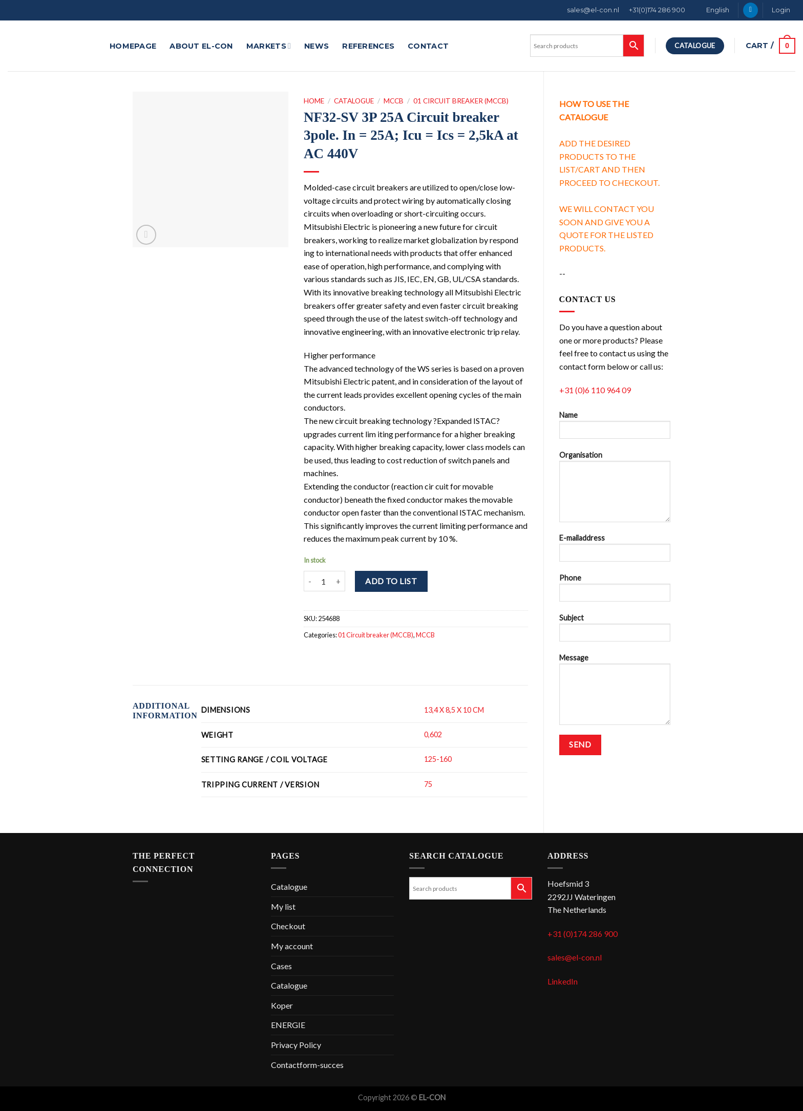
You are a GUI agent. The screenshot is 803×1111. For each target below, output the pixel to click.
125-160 (438, 759)
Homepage (133, 46)
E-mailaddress (615, 551)
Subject (615, 631)
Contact (428, 46)
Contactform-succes (307, 1065)
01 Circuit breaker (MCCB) (461, 101)
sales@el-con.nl (593, 10)
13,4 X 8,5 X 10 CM (454, 710)
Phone (615, 591)
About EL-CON (201, 46)
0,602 (433, 734)
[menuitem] (712, 10)
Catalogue (354, 101)
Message (615, 692)
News (316, 46)
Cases (281, 966)
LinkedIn (562, 981)
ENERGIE (288, 1025)
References (368, 46)
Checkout (288, 926)
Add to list (391, 581)
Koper (282, 1005)
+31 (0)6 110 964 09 (595, 390)
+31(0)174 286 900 (657, 10)
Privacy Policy (296, 1045)
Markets (268, 46)
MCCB (394, 101)
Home (314, 101)
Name (615, 428)
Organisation (615, 490)
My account (292, 946)
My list (283, 906)
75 (428, 784)
